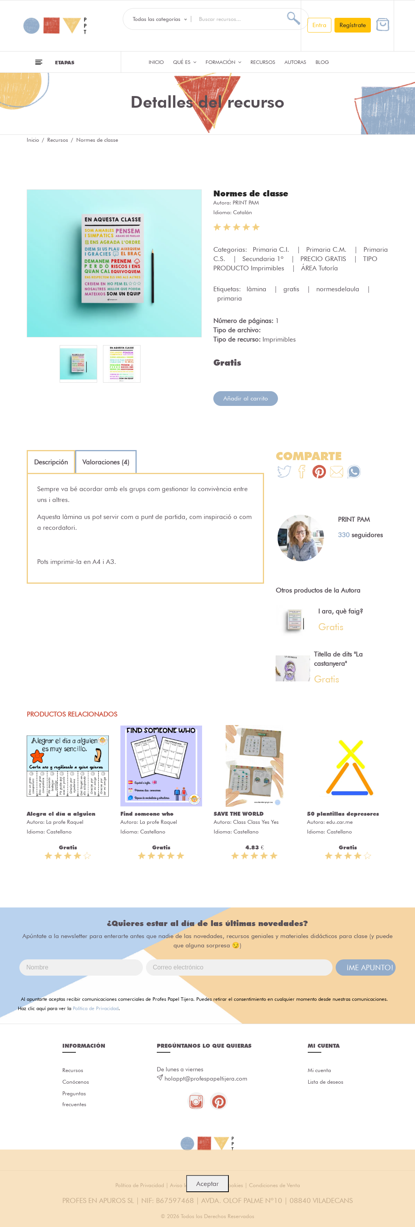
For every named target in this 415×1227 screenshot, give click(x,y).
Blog (322, 62)
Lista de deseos (327, 1082)
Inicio (156, 62)
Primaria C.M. (327, 249)
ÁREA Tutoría (319, 268)
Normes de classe (252, 193)
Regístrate (353, 25)
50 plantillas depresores (343, 813)
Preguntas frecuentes (75, 1100)
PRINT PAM (246, 202)
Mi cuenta (320, 1070)
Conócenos (76, 1082)
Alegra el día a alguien (61, 813)
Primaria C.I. (272, 249)
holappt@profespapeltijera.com (206, 1078)
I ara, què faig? (340, 611)
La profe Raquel (64, 821)
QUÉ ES (184, 62)
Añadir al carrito (245, 398)
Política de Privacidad (95, 1008)
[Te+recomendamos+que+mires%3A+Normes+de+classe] (301, 472)
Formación (223, 62)
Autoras (295, 62)
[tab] (51, 462)
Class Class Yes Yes (256, 821)
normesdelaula (338, 288)
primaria (229, 298)
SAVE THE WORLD (239, 813)
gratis (292, 288)
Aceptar (207, 1183)
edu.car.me (339, 821)
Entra (319, 25)
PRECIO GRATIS (324, 258)
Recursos (262, 62)
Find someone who (146, 813)
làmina (257, 288)
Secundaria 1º (263, 258)
